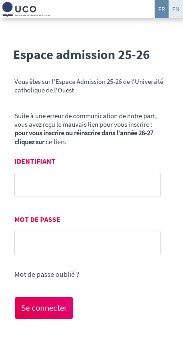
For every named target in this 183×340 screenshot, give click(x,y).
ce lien (55, 141)
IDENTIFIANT (34, 161)
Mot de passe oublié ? (46, 274)
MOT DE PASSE (37, 219)
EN (175, 9)
